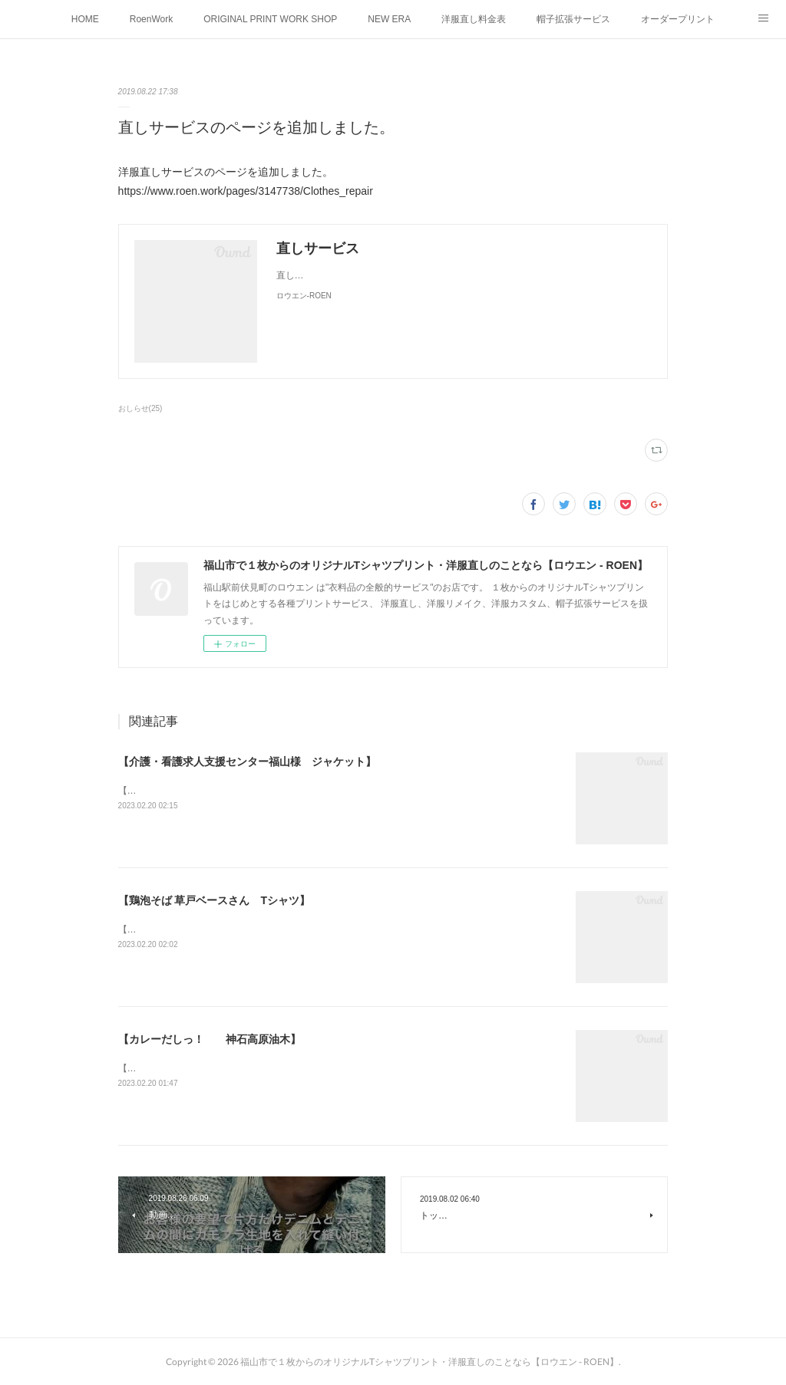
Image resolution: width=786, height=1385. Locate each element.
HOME (85, 19)
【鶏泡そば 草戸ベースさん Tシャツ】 (214, 900)
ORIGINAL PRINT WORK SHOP (270, 19)
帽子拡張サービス (573, 19)
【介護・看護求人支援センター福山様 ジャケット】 (247, 761)
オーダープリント (678, 19)
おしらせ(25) (140, 408)
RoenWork (151, 19)
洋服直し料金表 (473, 19)
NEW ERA (389, 19)
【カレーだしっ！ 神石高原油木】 (209, 1039)
